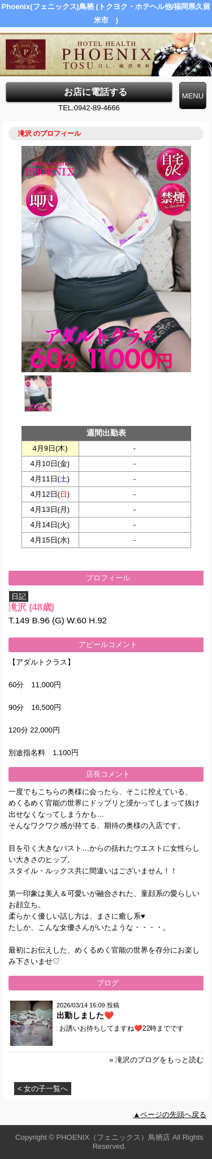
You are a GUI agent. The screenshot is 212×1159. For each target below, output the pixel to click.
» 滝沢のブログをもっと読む (156, 1059)
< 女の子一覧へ (43, 1088)
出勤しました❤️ (85, 1015)
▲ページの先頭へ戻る (169, 1114)
